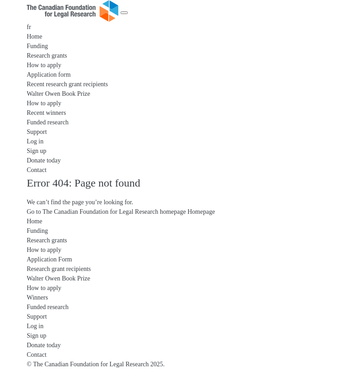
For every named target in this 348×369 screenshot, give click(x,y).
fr (29, 27)
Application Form (49, 259)
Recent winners (46, 112)
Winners (37, 297)
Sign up (36, 151)
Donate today (44, 160)
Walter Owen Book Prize (58, 93)
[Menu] (124, 12)
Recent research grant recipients (67, 84)
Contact (37, 170)
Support (37, 131)
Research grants (47, 55)
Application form (49, 74)
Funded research (47, 122)
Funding (37, 46)
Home (34, 36)
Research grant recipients (59, 269)
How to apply (44, 65)
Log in (35, 141)
